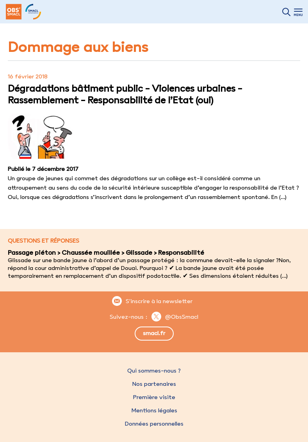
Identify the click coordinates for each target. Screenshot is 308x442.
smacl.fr (154, 333)
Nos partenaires (154, 383)
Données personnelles (154, 423)
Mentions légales (154, 410)
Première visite (154, 397)
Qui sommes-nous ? (154, 370)
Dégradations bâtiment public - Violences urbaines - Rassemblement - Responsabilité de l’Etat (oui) (125, 94)
